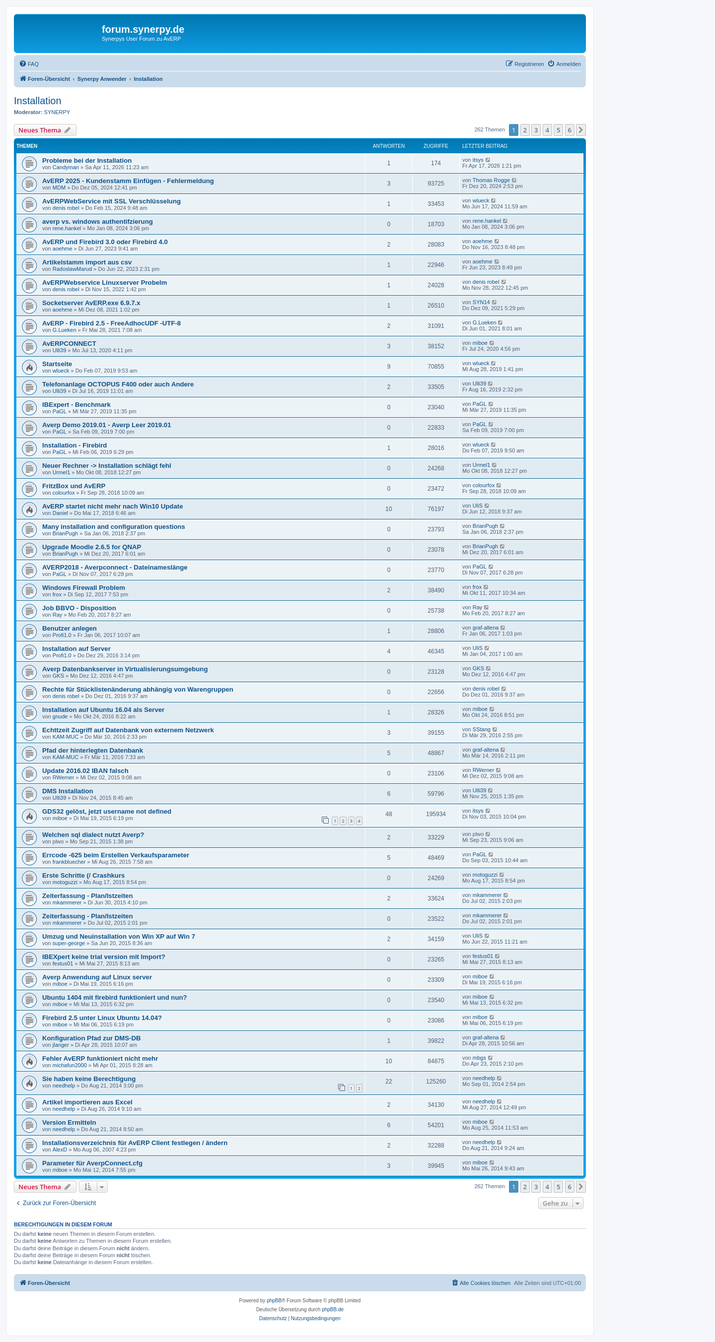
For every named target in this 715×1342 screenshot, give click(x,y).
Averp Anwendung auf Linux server (97, 977)
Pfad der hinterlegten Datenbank (92, 750)
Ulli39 (60, 350)
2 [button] (525, 130)
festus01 (63, 963)
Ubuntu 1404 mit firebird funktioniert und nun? (114, 997)
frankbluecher (69, 862)
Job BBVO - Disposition (79, 608)
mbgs (479, 1058)
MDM (59, 188)
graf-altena (486, 628)
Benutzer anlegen (69, 628)
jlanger (61, 1045)
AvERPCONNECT (69, 343)
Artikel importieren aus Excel (87, 1102)
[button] (581, 130)
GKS (58, 676)
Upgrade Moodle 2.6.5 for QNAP (91, 547)
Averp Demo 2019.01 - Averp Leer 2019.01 (106, 425)
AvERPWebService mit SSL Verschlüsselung (111, 201)
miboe (480, 343)
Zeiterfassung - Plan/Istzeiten (87, 895)
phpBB (274, 1300)
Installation (38, 100)
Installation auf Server (76, 648)
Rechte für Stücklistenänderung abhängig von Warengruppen (137, 689)
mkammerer (67, 902)
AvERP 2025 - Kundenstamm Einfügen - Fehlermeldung (128, 181)
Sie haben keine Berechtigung (89, 1079)
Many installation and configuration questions (113, 526)
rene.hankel (67, 228)
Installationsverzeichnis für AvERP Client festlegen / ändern (134, 1143)
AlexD (60, 1149)
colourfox (64, 493)
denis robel (66, 208)
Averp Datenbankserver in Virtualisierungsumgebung (125, 669)
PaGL (60, 411)
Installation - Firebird (74, 445)
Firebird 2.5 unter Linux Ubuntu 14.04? (102, 1018)
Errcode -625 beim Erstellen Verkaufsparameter (115, 855)
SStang (482, 729)
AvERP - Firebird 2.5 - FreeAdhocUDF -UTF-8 (111, 323)
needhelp (64, 1085)
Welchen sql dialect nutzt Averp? (93, 834)
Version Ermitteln (69, 1122)
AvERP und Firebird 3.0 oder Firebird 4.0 (105, 242)
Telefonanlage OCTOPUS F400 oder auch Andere (118, 384)
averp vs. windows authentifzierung (97, 221)
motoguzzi (65, 882)
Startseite (57, 364)
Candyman (66, 167)
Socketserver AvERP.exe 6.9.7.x (91, 303)
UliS (478, 506)
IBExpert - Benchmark (76, 404)
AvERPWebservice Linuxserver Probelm (104, 282)
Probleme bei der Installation (87, 160)
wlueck (481, 200)
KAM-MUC (66, 737)
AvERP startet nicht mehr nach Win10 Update (112, 506)
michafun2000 (70, 1065)
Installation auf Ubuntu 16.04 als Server (103, 709)
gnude (60, 716)
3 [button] (536, 130)
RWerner (63, 777)
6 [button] (570, 130)
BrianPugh (65, 533)
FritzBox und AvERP (73, 486)
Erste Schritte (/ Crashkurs (83, 875)
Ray (58, 615)
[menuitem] (29, 64)
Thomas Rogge (491, 180)
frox (57, 594)
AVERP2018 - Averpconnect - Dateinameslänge (115, 567)
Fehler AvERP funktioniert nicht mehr (100, 1058)
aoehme (62, 249)
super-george (69, 943)
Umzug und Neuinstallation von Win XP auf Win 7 (118, 936)
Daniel (60, 513)
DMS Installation (67, 791)
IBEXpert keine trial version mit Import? (103, 956)
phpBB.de (333, 1309)
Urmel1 (61, 472)
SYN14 (481, 302)
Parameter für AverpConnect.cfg (92, 1163)
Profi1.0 (62, 635)
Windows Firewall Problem (83, 587)
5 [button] (558, 130)
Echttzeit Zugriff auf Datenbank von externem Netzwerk (128, 730)
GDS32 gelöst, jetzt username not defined (106, 811)
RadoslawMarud (72, 269)
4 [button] (547, 130)
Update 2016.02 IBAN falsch (85, 770)
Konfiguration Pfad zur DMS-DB (91, 1038)
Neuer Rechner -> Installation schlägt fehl (106, 465)
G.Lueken (64, 330)
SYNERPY (57, 112)
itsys (478, 160)
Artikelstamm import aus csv (87, 262)
